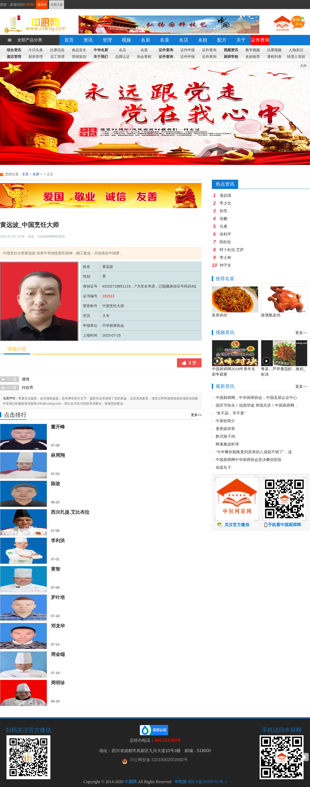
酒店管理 (14, 57)
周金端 (58, 654)
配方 (222, 40)
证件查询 (260, 40)
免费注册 (56, 4)
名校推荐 (252, 57)
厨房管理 (35, 57)
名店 (183, 40)
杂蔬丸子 (223, 467)
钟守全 (225, 265)
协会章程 (144, 57)
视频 (126, 40)
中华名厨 (101, 50)
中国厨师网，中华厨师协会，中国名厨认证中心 (256, 397)
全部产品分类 (29, 40)
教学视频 (252, 50)
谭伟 (25, 379)
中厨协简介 (225, 421)
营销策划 (79, 57)
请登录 (42, 4)
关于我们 (101, 57)
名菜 (164, 40)
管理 (107, 40)
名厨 (145, 40)
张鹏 (223, 218)
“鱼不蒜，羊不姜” (230, 413)
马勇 (223, 226)
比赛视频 (274, 50)
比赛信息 (57, 50)
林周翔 (58, 455)
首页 (69, 40)
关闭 (303, 66)
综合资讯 (14, 50)
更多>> (196, 415)
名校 (202, 40)
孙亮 (223, 211)
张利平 (225, 234)
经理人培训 (296, 57)
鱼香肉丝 (219, 315)
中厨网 (29, 4)
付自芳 (27, 387)
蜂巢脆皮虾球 (227, 444)
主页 (25, 174)
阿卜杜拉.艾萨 (232, 249)
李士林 (225, 257)
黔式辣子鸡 (225, 436)
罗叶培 (58, 597)
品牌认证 (122, 57)
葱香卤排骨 (225, 428)
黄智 (55, 569)
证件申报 (187, 50)
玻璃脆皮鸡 (270, 315)
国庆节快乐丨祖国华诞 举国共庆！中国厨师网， (257, 405)
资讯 (88, 40)
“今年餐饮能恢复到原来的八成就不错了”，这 (254, 452)
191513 (108, 296)
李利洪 (58, 540)
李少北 (225, 203)
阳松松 (225, 242)
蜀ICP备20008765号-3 (207, 782)
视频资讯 (231, 50)
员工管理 (57, 57)
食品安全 (79, 50)
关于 (241, 40)
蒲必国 (225, 195)
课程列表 (274, 57)
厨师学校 (231, 57)
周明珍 (58, 682)
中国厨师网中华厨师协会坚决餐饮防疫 (249, 459)
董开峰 (58, 426)
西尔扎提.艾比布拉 (70, 512)
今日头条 (35, 50)
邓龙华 (58, 626)
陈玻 (55, 483)
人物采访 (296, 50)
